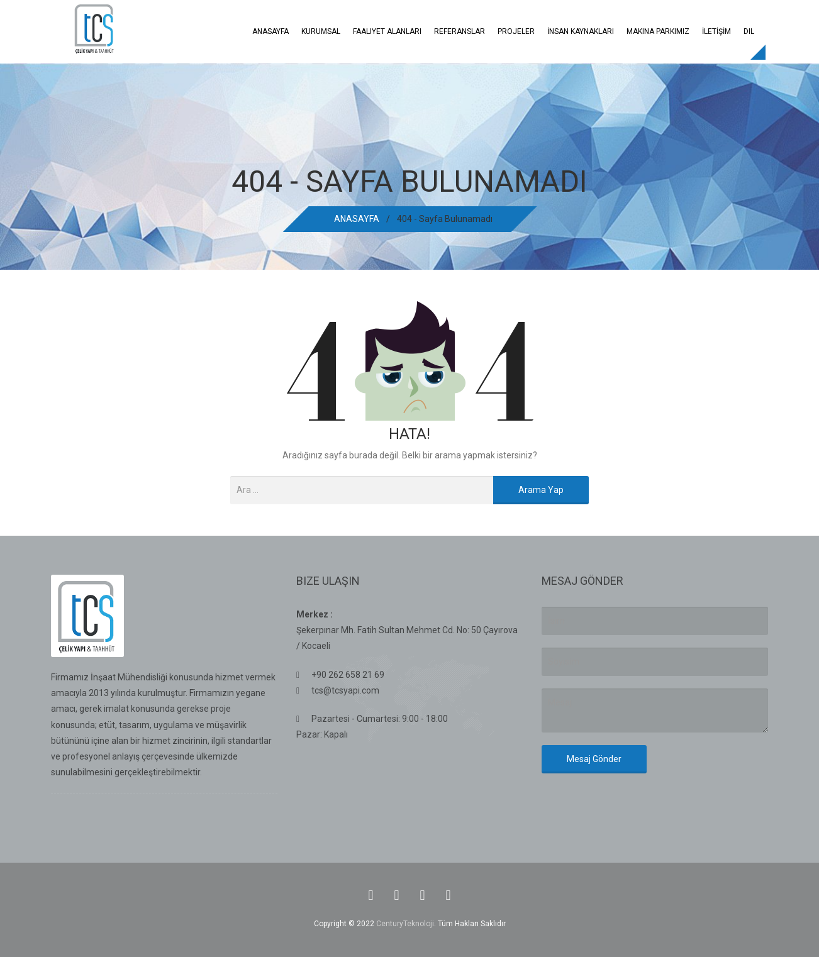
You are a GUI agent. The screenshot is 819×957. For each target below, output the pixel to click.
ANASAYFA (270, 31)
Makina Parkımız (658, 31)
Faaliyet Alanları (387, 31)
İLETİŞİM (716, 31)
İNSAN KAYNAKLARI (580, 31)
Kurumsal (320, 31)
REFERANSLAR (459, 31)
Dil (749, 31)
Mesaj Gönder (594, 759)
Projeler (516, 31)
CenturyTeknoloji (405, 923)
